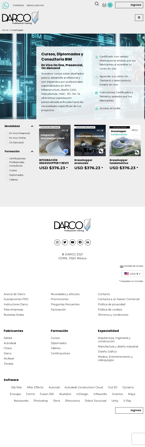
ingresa (136, 5)
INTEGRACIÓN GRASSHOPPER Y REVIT (54, 161)
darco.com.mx (35, 5)
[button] (139, 17)
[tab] (19, 126)
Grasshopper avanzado (83, 161)
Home (5, 30)
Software (11, 380)
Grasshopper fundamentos (118, 161)
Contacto (18, 5)
